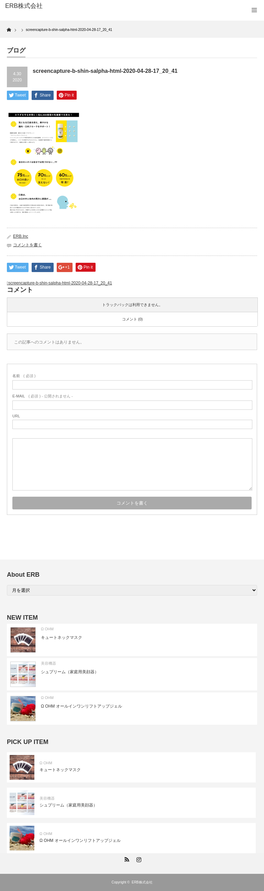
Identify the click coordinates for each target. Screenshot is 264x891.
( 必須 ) (23, 376)
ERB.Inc (20, 236)
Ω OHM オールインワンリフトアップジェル (81, 706)
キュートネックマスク (61, 637)
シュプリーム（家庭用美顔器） (70, 671)
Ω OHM (47, 629)
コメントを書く (27, 245)
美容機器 (48, 663)
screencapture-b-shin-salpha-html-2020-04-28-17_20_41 (60, 283)
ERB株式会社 (142, 882)
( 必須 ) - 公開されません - (42, 396)
